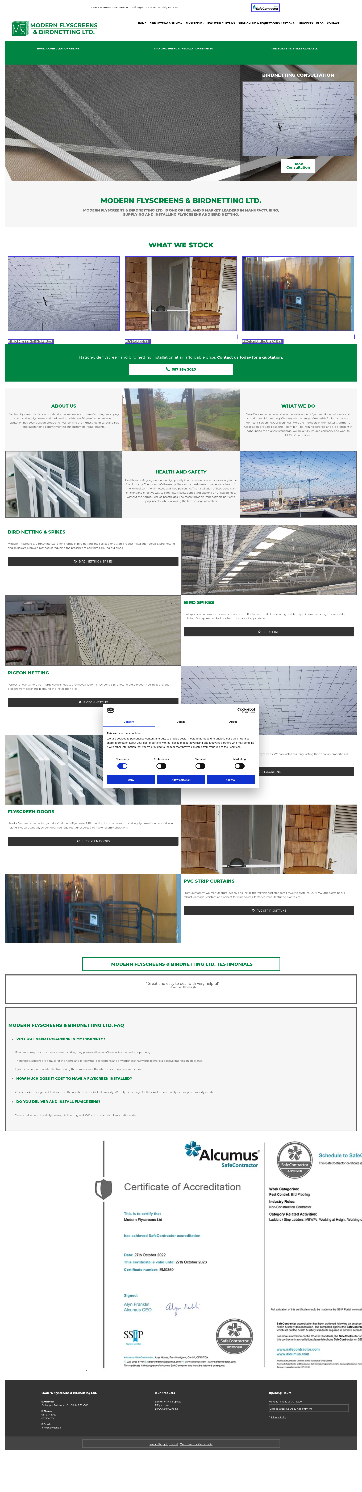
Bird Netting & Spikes (165, 23)
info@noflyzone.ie (51, 1427)
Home (142, 23)
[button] (298, 166)
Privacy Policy (278, 1417)
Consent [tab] (129, 721)
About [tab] (233, 721)
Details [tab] (181, 721)
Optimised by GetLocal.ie (196, 1444)
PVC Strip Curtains (221, 23)
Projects (306, 23)
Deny (131, 779)
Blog (320, 23)
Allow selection (181, 779)
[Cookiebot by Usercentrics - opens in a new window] (240, 710)
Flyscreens (194, 23)
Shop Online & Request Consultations (266, 23)
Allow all (231, 779)
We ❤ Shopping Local (163, 1444)
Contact (333, 23)
